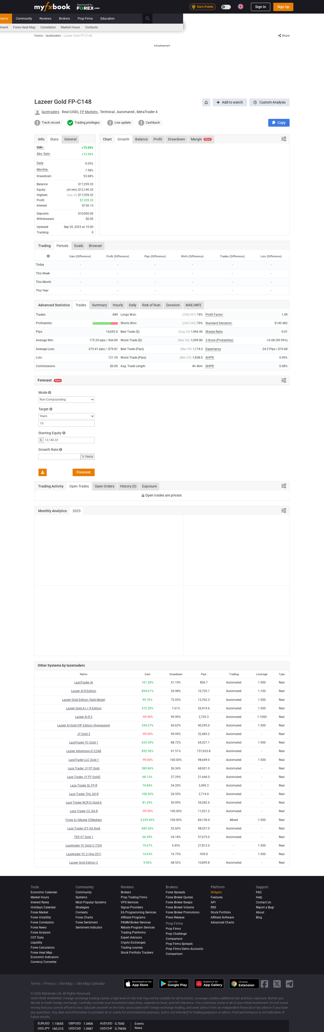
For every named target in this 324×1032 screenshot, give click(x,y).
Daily (132, 305)
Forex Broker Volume (180, 907)
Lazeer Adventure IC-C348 (83, 751)
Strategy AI (99, 18)
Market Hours (211, 27)
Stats (54, 139)
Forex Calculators (43, 947)
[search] (291, 19)
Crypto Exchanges (133, 942)
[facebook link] (264, 983)
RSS (213, 907)
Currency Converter (44, 962)
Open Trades (79, 486)
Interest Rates (77, 27)
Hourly (118, 305)
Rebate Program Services (138, 927)
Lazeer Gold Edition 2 (83, 862)
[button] (279, 123)
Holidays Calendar (43, 907)
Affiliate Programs (133, 917)
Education (248, 18)
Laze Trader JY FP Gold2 (83, 777)
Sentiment (141, 27)
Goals (78, 246)
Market (124, 18)
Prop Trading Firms (134, 897)
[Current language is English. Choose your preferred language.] (240, 7)
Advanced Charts (222, 922)
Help (259, 897)
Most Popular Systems (91, 902)
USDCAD (75, 1028)
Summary (99, 305)
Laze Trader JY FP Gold (83, 768)
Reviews (186, 18)
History (128, 486)
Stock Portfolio (221, 912)
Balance (141, 139)
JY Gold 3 (83, 734)
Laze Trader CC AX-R (84, 811)
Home (38, 18)
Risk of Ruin (151, 305)
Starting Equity (50, 433)
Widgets (216, 892)
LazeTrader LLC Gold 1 (84, 760)
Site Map (66, 983)
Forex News (38, 927)
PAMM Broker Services (136, 922)
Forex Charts (84, 917)
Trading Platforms (133, 932)
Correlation (189, 27)
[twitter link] (277, 983)
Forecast (84, 472)
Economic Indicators (45, 957)
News (74, 18)
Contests (232, 27)
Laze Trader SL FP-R (83, 785)
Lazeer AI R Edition (83, 691)
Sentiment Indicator (89, 927)
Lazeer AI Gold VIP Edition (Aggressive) (83, 725)
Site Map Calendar (91, 983)
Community (165, 18)
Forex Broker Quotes (179, 897)
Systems (143, 18)
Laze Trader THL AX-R (83, 794)
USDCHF (106, 1028)
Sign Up (283, 7)
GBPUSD (75, 1023)
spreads (123, 27)
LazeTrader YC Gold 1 (83, 742)
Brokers (205, 18)
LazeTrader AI (83, 682)
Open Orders (104, 486)
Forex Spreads (175, 892)
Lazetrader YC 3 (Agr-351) (83, 854)
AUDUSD (106, 1023)
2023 (77, 511)
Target (43, 409)
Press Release (175, 917)
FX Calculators (102, 27)
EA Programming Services (138, 912)
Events (139, 1023)
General (70, 139)
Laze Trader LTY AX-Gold (83, 828)
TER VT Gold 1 (83, 837)
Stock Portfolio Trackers (137, 952)
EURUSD (44, 1023)
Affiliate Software (222, 917)
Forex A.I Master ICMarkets (84, 820)
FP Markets (89, 112)
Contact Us (263, 902)
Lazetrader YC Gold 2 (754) (84, 845)
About (260, 912)
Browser (95, 246)
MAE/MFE (193, 305)
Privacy (50, 983)
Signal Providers (132, 907)
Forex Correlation (42, 922)
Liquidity (36, 942)
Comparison (174, 954)
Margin (201, 139)
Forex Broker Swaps (179, 902)
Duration (173, 305)
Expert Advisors (131, 937)
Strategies (82, 907)
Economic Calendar (48, 27)
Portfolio (56, 18)
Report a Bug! (265, 907)
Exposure (149, 486)
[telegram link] (289, 983)
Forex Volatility (41, 917)
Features (217, 897)
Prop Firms (226, 18)
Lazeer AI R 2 (83, 717)
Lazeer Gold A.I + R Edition (83, 708)
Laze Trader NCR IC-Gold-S (83, 802)
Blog (259, 917)
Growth (123, 139)
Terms (35, 983)
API (213, 902)
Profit (157, 139)
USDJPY (44, 1028)
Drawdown (176, 139)
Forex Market (39, 912)
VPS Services (129, 902)
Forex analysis (40, 932)
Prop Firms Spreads (179, 944)
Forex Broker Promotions (182, 912)
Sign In (260, 7)
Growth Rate (48, 450)
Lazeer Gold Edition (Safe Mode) (83, 700)
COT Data (37, 937)
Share (284, 35)
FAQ (258, 892)
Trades (81, 305)
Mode (42, 392)
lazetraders (50, 112)
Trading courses (132, 947)
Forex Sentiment (87, 922)
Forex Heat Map (165, 27)
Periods (62, 246)
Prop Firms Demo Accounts (184, 949)
